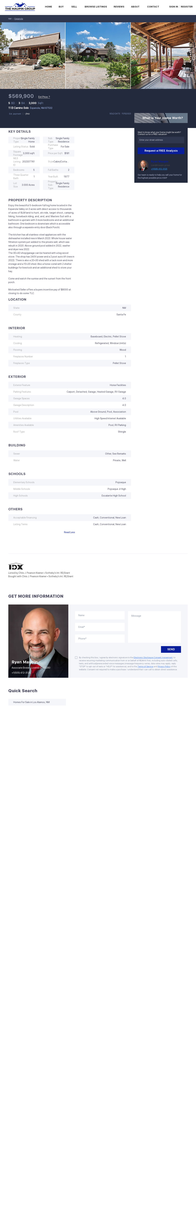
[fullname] (100, 615)
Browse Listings (96, 6)
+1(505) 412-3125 (159, 169)
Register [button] (187, 6)
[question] (154, 627)
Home (48, 6)
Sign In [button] (173, 6)
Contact (153, 6)
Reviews (119, 6)
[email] (100, 627)
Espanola (18, 19)
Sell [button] (74, 6)
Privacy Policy (164, 666)
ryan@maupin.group (160, 165)
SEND (171, 649)
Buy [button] (61, 6)
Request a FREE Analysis (161, 150)
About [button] (135, 6)
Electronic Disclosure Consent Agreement (153, 657)
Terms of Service (145, 666)
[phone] (100, 638)
